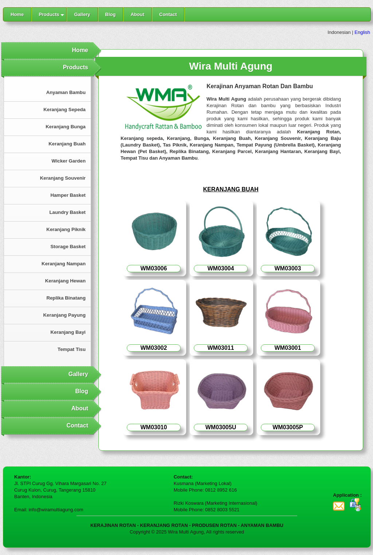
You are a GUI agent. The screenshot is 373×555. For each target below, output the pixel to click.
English (362, 32)
